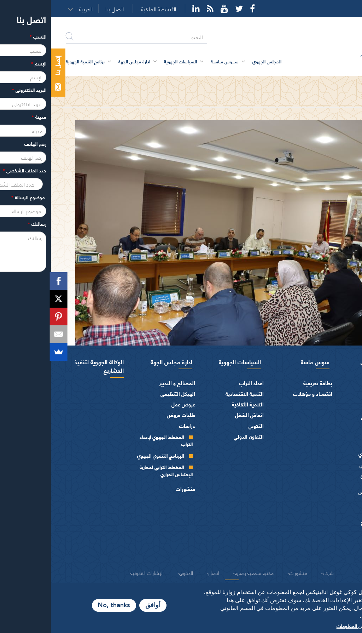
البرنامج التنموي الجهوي (109, 455)
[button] (37, 9)
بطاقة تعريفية (266, 383)
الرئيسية (338, 82)
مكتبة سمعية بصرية (203, 572)
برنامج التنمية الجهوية (34, 61)
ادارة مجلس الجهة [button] (83, 61)
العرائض (341, 534)
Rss (159, 8)
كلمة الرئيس (327, 393)
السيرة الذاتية (326, 405)
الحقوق (135, 572)
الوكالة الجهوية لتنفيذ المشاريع (48, 366)
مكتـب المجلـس (324, 465)
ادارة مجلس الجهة (120, 361)
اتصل (163, 572)
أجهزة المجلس (335, 442)
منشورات (134, 489)
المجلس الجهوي (328, 361)
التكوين (205, 425)
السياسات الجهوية (189, 361)
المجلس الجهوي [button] (216, 61)
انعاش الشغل (198, 415)
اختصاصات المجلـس (329, 491)
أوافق (102, 605)
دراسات (136, 425)
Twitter (188, 8)
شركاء (277, 572)
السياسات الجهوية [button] (129, 61)
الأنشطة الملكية (107, 9)
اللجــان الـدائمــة (324, 476)
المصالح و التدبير (126, 383)
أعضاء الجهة (337, 432)
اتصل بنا (63, 9)
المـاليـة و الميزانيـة (330, 502)
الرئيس (342, 383)
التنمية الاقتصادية (194, 393)
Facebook (201, 8)
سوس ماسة (264, 361)
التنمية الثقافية (197, 404)
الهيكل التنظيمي (127, 393)
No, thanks (63, 605)
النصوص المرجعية (330, 545)
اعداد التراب (200, 383)
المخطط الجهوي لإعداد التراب (115, 440)
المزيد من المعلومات (306, 625)
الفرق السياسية (333, 513)
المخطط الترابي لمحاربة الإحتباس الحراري (115, 470)
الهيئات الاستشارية (330, 524)
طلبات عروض (130, 415)
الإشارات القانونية (96, 572)
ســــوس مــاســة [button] (174, 61)
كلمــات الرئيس (324, 416)
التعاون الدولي (198, 436)
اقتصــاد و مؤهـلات (261, 393)
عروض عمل (132, 404)
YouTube (173, 8)
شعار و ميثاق (336, 555)
